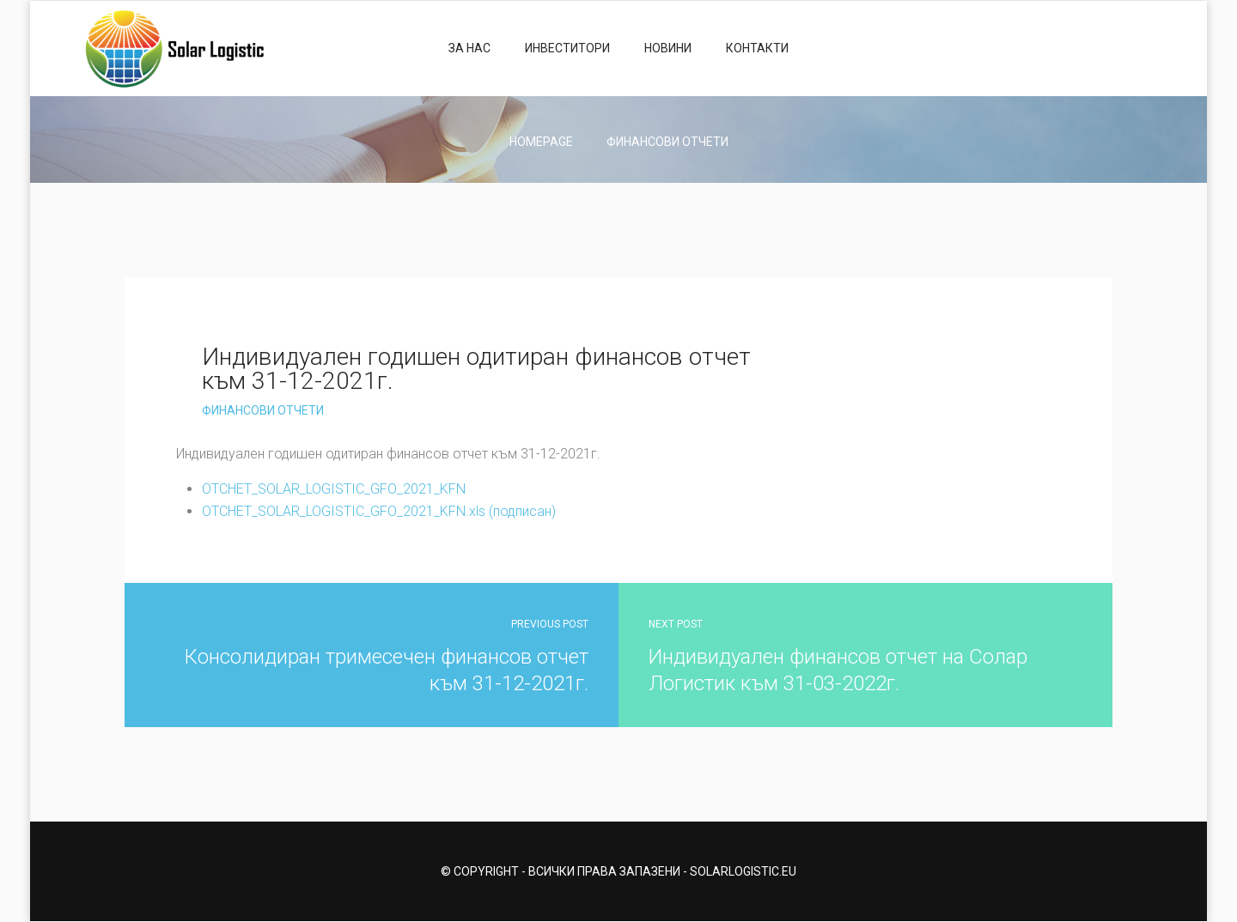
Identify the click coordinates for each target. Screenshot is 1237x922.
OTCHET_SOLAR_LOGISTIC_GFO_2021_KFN (334, 489)
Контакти (757, 48)
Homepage (541, 142)
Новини (668, 48)
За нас (469, 48)
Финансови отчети (667, 142)
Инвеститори (567, 48)
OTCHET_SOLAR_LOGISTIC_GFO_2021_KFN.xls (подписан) (379, 511)
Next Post (676, 624)
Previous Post (549, 624)
